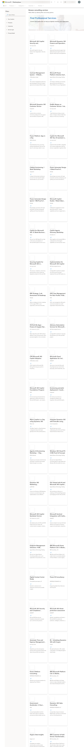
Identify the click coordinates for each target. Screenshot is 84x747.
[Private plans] (61, 2)
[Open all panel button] (5, 5)
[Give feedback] (51, 2)
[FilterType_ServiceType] (6, 29)
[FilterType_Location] (6, 19)
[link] (38, 49)
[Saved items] (58, 2)
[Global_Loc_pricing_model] (6, 33)
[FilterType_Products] (6, 22)
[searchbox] (17, 15)
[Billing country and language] (69, 2)
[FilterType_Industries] (6, 26)
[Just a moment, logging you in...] (79, 2)
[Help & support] (54, 2)
